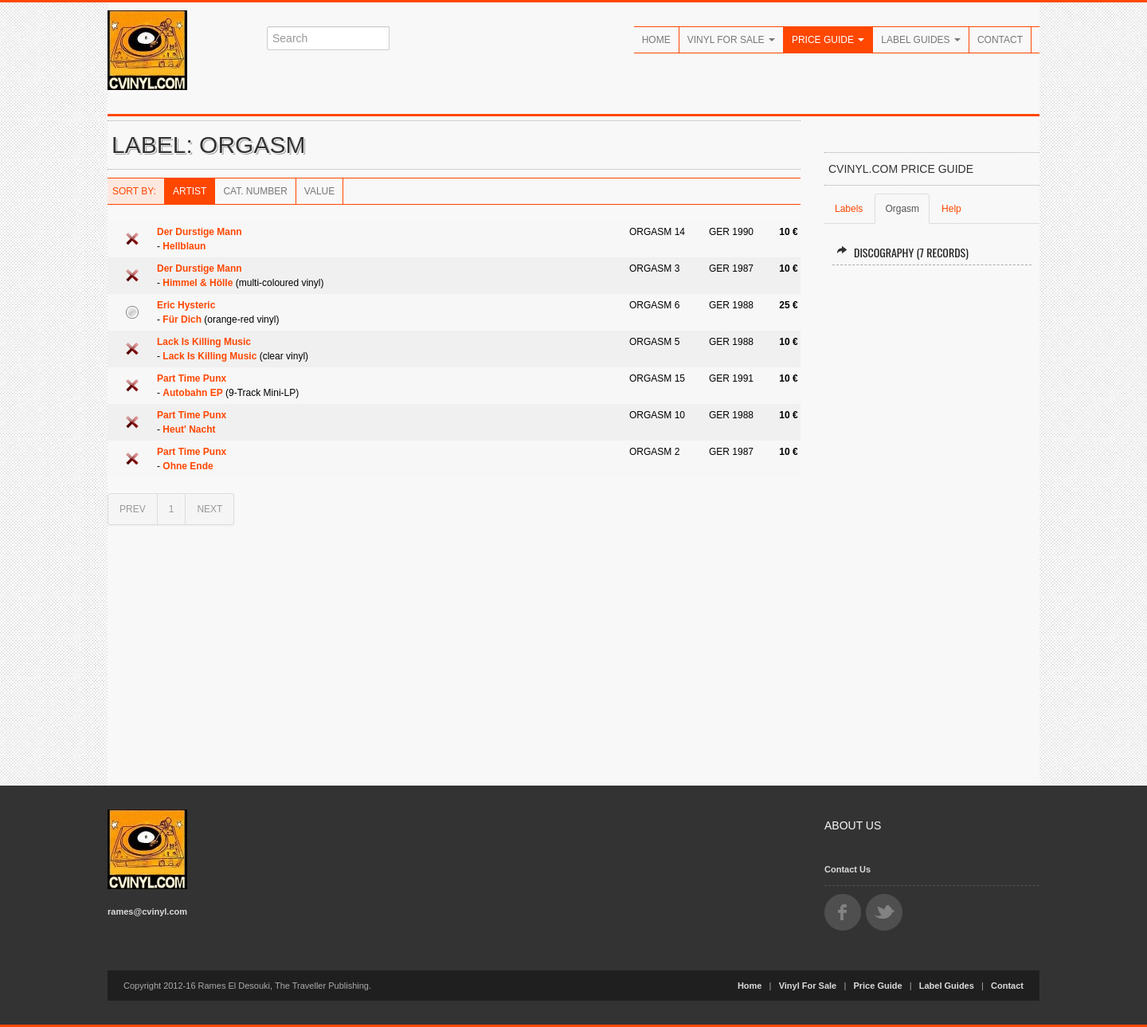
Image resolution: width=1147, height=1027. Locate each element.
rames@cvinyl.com (147, 911)
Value (319, 191)
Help (951, 208)
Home (656, 39)
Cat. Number (255, 191)
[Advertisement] (932, 519)
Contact (1000, 39)
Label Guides (921, 39)
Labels (849, 208)
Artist (189, 191)
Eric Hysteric (186, 305)
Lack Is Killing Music (204, 341)
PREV (132, 509)
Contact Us (847, 869)
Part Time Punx (191, 378)
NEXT (209, 509)
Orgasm (902, 208)
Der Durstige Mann (199, 231)
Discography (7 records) (902, 252)
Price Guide (828, 39)
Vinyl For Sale (731, 39)
